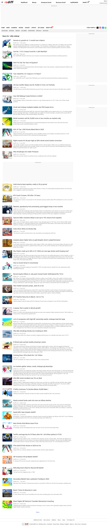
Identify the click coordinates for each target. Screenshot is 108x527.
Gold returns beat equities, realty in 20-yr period (30, 184)
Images (18, 30)
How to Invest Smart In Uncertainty (25, 263)
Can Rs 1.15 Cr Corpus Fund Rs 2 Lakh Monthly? (30, 51)
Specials (38, 30)
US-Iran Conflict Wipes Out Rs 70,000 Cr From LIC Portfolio (34, 85)
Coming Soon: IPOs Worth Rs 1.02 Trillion (27, 355)
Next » (38, 512)
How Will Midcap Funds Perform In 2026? (27, 96)
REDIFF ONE (49, 27)
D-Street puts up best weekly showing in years (29, 342)
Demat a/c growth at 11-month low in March (29, 40)
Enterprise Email (46, 2)
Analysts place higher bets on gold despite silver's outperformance (36, 240)
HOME (3, 27)
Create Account (103, 3)
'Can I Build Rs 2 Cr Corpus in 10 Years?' (27, 74)
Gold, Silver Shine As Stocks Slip (24, 229)
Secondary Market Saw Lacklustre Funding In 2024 (31, 479)
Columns (24, 30)
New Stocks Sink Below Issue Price (25, 423)
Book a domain (47, 520)
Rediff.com (35, 524)
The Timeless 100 (70, 520)
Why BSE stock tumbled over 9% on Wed (27, 378)
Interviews (31, 30)
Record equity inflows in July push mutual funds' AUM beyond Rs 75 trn (38, 274)
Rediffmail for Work (38, 520)
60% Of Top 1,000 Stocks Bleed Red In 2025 (28, 129)
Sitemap (62, 524)
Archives (45, 30)
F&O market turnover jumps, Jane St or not (28, 286)
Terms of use (78, 524)
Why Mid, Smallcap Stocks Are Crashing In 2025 (30, 331)
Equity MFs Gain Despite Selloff (24, 412)
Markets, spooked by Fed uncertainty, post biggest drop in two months (38, 207)
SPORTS (33, 27)
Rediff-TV (86, 2)
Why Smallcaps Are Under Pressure (25, 152)
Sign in (105, 1)
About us (72, 524)
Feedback (67, 524)
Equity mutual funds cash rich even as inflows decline (32, 400)
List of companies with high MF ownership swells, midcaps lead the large (39, 319)
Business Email (61, 2)
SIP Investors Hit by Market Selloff (25, 457)
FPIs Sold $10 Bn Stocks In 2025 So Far (27, 446)
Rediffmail (24, 2)
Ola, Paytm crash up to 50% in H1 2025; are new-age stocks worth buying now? (41, 251)
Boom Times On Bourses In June (24, 490)
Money (34, 2)
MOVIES (21, 27)
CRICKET (27, 27)
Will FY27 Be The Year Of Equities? (25, 63)
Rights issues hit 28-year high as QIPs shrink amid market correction (37, 141)
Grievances (83, 524)
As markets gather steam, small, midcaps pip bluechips (33, 366)
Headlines (5, 30)
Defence (11, 30)
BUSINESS (14, 27)
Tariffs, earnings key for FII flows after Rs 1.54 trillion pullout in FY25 (37, 434)
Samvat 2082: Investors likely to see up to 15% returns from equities (37, 218)
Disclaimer (49, 524)
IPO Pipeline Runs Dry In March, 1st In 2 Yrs (28, 297)
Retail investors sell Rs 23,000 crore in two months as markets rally (37, 118)
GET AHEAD (41, 27)
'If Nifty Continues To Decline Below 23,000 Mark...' (31, 389)
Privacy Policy (56, 524)
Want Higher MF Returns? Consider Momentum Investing (33, 501)
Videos (63, 520)
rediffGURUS (74, 2)
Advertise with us (42, 524)
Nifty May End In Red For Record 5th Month (28, 468)
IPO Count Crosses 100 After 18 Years (26, 195)
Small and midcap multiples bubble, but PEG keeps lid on (33, 107)
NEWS (8, 27)
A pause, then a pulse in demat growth (27, 308)
